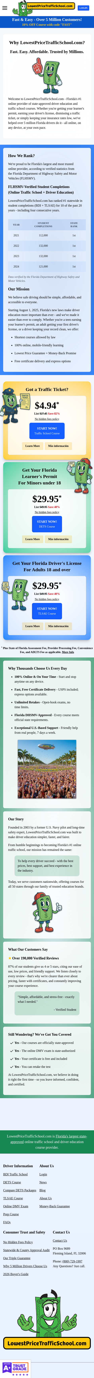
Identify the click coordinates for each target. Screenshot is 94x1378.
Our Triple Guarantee (16, 1258)
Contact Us (60, 1240)
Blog (42, 1190)
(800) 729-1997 (72, 1261)
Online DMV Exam (15, 1206)
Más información (58, 445)
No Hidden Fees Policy (18, 1242)
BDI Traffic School (15, 1174)
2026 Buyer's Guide (15, 1274)
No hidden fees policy (47, 419)
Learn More (32, 445)
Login (83, 8)
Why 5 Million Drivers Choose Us (25, 1266)
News (43, 1182)
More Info (68, 652)
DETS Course (12, 1182)
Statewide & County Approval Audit (26, 1250)
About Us (45, 1198)
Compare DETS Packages (19, 1190)
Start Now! (47, 431)
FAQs (7, 1222)
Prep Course (11, 1214)
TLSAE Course (13, 1198)
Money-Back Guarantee (54, 1206)
